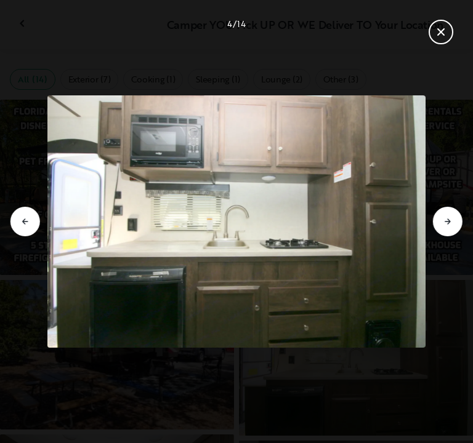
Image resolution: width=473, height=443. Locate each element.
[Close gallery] (441, 32)
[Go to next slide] (448, 221)
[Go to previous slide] (25, 221)
